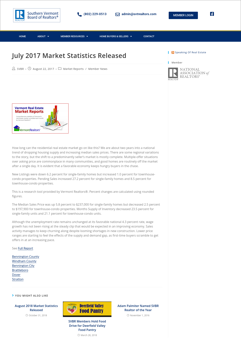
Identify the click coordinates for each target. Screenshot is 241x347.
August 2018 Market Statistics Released (36, 308)
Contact (148, 36)
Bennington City (23, 266)
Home (22, 36)
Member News (98, 69)
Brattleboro (20, 270)
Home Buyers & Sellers (116, 36)
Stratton (18, 279)
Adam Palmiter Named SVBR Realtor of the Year (138, 308)
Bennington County (25, 256)
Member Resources (74, 36)
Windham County (24, 261)
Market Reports (73, 69)
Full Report (25, 248)
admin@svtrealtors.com (139, 14)
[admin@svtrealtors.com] (117, 14)
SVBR (20, 69)
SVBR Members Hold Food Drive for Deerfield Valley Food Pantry (87, 325)
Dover (16, 275)
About (43, 36)
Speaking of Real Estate (190, 52)
